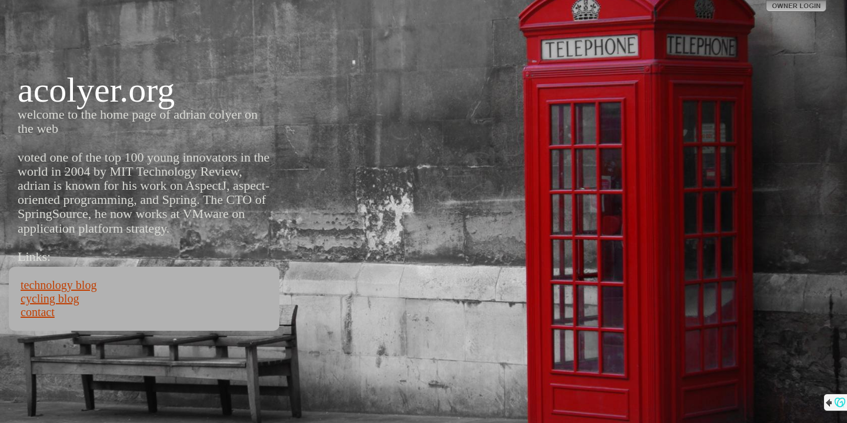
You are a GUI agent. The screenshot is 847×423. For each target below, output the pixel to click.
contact (38, 312)
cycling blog (50, 298)
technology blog (58, 284)
